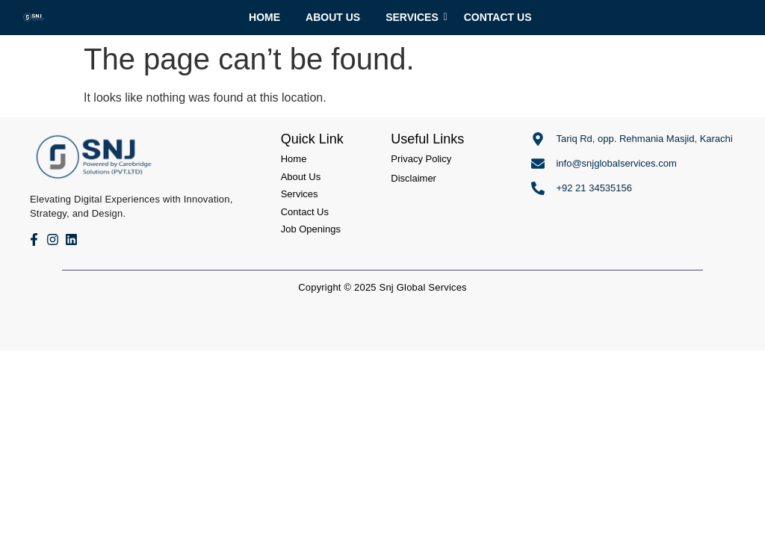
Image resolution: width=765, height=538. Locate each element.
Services (414, 17)
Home (264, 17)
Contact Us (498, 17)
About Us (333, 17)
